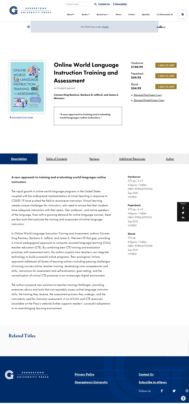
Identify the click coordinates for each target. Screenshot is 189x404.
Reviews (94, 159)
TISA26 (105, 26)
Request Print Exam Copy (146, 95)
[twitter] (174, 392)
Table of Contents (56, 159)
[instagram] (187, 392)
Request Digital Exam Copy (147, 100)
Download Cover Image (21, 117)
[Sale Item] (94, 26)
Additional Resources (132, 159)
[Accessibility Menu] (183, 398)
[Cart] (181, 14)
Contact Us (146, 375)
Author (170, 159)
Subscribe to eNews (153, 383)
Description (19, 159)
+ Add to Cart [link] (166, 65)
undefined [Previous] (28, 27)
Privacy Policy (84, 375)
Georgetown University (91, 383)
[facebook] (162, 392)
